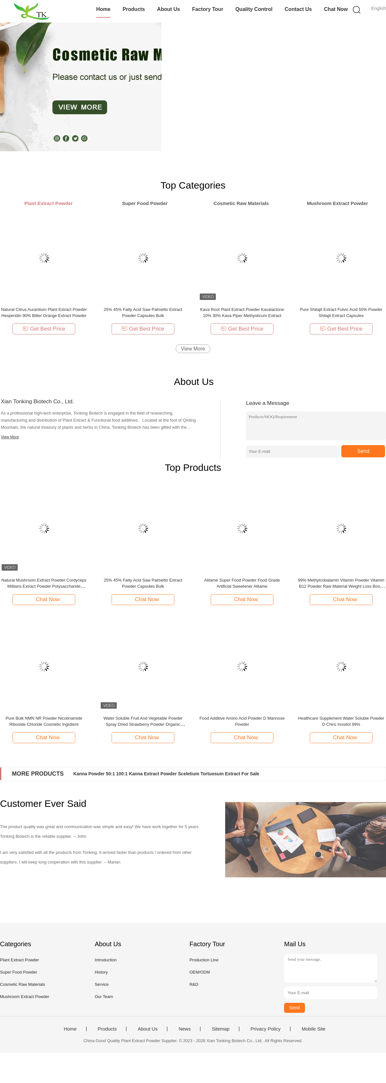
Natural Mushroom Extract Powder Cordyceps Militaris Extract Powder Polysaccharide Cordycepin (43, 586)
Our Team (104, 996)
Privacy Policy (265, 1029)
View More (193, 348)
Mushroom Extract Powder (24, 996)
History (101, 972)
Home (103, 9)
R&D (193, 984)
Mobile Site (314, 1029)
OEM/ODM (199, 972)
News (185, 1029)
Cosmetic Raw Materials (22, 984)
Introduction (105, 959)
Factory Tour (207, 9)
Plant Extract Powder (19, 959)
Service (101, 984)
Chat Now (336, 9)
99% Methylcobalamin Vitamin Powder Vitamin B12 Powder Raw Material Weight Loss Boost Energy (341, 586)
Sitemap (220, 1029)
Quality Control (254, 9)
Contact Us (298, 9)
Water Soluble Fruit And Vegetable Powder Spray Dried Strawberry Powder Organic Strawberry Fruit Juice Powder (143, 724)
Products (134, 9)
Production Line (203, 959)
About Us (168, 9)
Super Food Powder (18, 972)
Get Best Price (44, 329)
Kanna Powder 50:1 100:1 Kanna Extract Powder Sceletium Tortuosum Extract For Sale (166, 773)
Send (363, 451)
